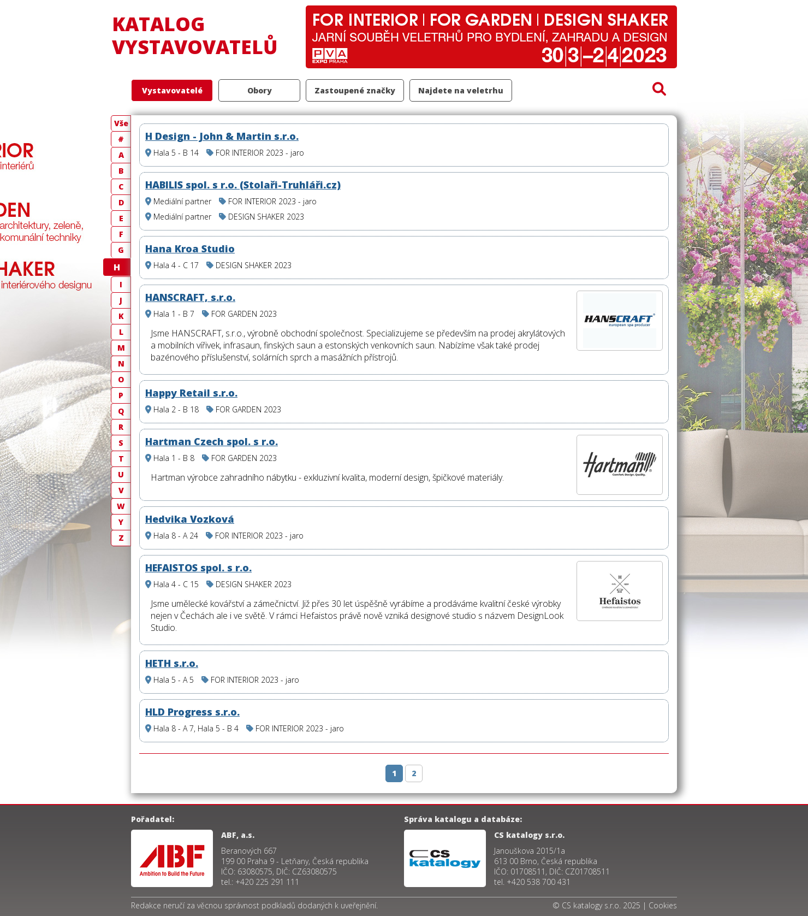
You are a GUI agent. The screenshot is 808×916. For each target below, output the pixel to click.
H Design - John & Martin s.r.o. (222, 136)
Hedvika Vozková (189, 518)
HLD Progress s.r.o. (192, 711)
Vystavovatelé (172, 90)
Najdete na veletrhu (460, 90)
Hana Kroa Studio (190, 248)
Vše (121, 123)
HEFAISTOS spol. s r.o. (198, 567)
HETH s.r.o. (171, 663)
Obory (259, 90)
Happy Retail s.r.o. (191, 392)
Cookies (663, 905)
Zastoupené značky (354, 90)
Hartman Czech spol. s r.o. (211, 441)
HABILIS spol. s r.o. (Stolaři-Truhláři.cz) (243, 184)
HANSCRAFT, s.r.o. (190, 297)
